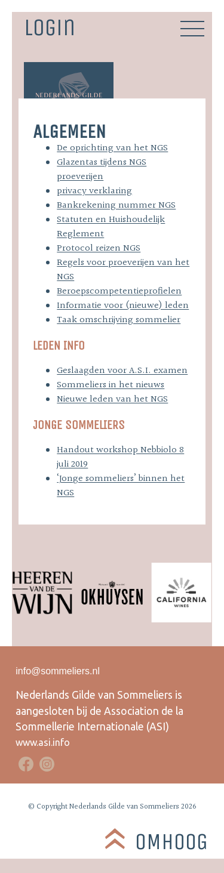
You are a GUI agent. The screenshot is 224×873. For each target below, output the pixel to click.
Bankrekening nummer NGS (116, 205)
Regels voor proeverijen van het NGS (123, 270)
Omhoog (171, 841)
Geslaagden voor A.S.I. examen (122, 370)
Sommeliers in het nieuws (110, 385)
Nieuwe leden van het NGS (112, 399)
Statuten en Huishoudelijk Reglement (111, 227)
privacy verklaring (94, 191)
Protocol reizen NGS (98, 248)
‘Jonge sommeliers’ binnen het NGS (121, 486)
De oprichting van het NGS (112, 148)
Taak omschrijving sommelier (118, 320)
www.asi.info (43, 742)
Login (49, 26)
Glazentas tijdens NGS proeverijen (101, 169)
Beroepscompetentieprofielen (119, 291)
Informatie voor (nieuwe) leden (123, 305)
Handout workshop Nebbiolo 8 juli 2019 (120, 457)
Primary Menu (192, 28)
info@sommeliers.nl (58, 671)
